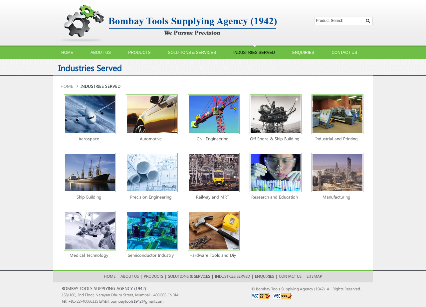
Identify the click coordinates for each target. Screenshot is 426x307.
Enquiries (264, 276)
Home (67, 86)
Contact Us (290, 276)
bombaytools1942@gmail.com (136, 301)
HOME (109, 276)
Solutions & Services (189, 276)
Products (153, 276)
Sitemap (314, 276)
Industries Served (232, 276)
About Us (129, 276)
